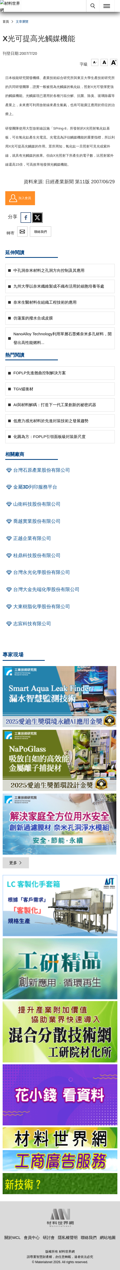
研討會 (49, 1237)
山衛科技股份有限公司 (33, 504)
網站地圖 (108, 1237)
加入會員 (20, 198)
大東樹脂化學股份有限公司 (37, 606)
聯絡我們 (40, 232)
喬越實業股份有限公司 (33, 521)
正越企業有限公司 (28, 538)
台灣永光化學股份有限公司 (37, 572)
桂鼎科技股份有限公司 (33, 555)
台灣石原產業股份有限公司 (37, 470)
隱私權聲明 (68, 1237)
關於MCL (12, 1237)
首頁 (6, 21)
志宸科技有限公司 (28, 623)
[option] (60, 906)
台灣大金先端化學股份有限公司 (42, 589)
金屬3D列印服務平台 (31, 487)
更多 (15, 862)
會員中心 (32, 1237)
